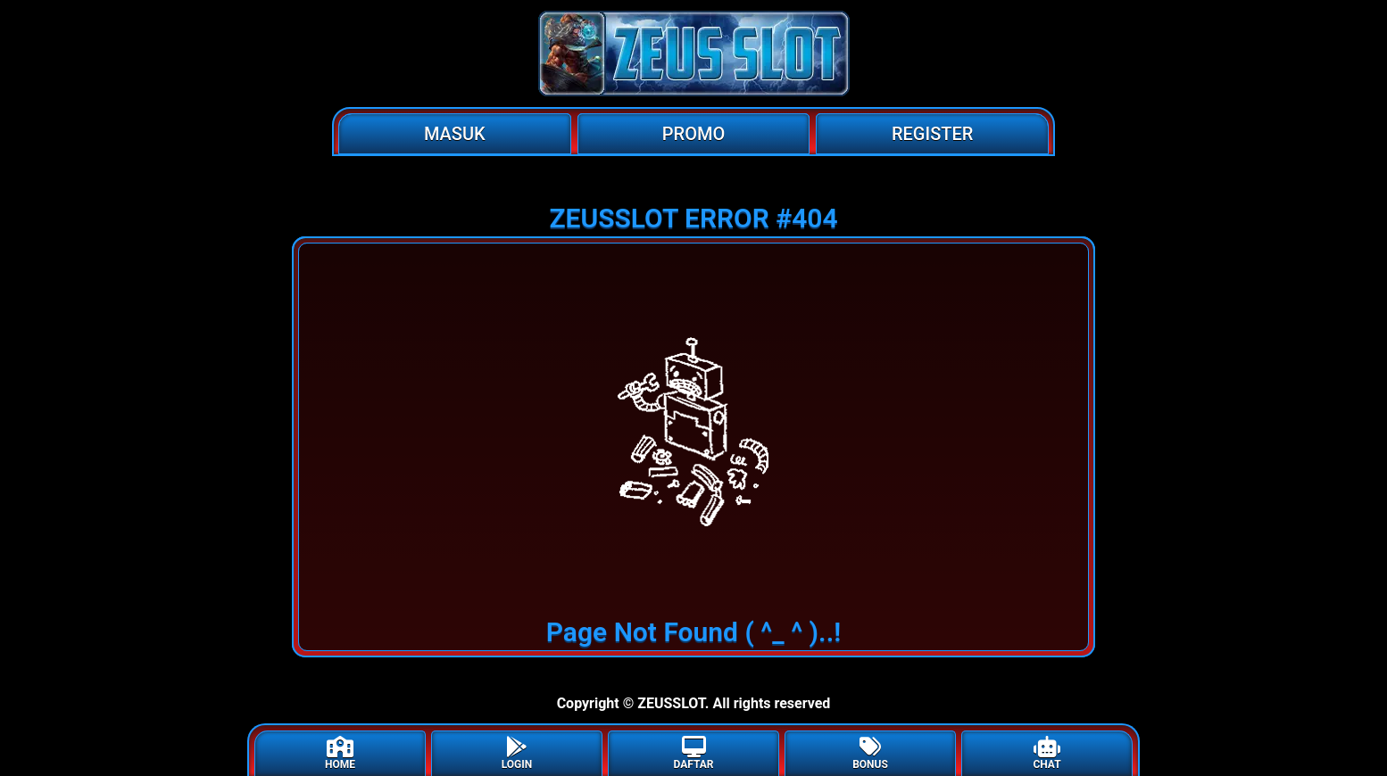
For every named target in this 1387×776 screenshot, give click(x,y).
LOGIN (517, 753)
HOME (340, 753)
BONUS (870, 753)
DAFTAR (693, 753)
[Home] (693, 53)
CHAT (1046, 753)
